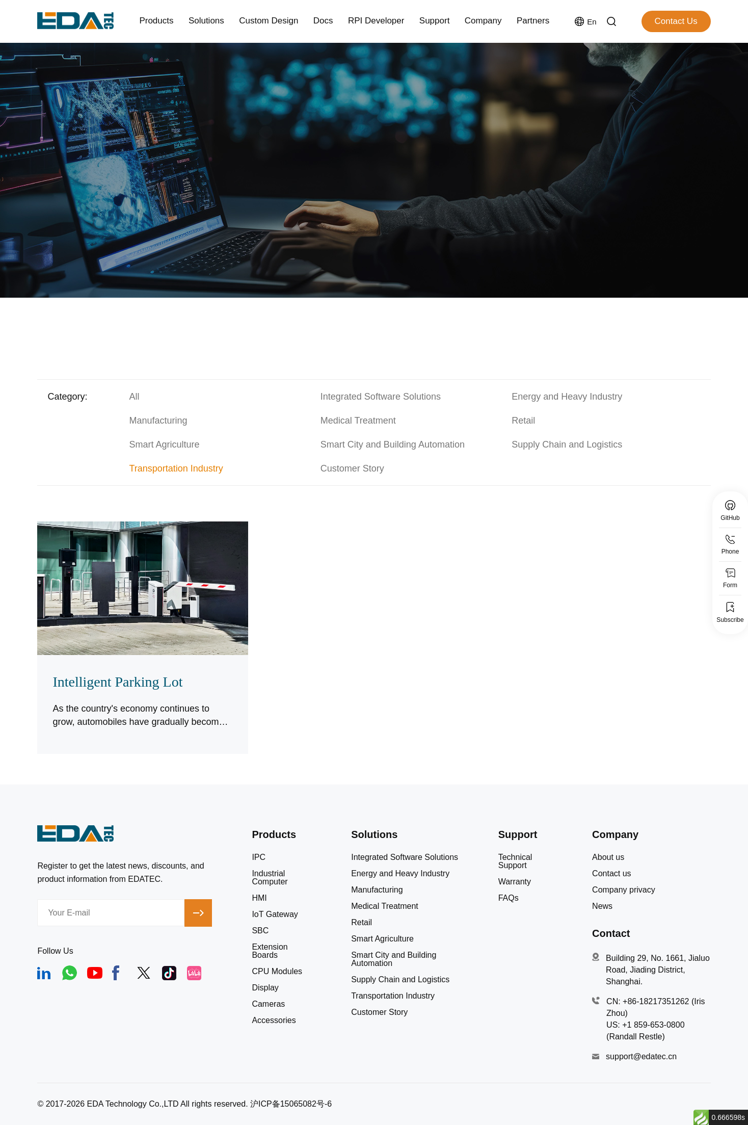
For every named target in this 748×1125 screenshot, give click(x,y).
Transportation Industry (176, 468)
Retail (523, 420)
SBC (260, 931)
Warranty (514, 882)
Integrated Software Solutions (380, 396)
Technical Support (515, 861)
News (602, 906)
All (134, 396)
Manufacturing (158, 420)
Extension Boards (269, 951)
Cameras (268, 1004)
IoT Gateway (275, 914)
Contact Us (676, 21)
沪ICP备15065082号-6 (291, 1104)
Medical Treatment (358, 420)
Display (265, 988)
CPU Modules (277, 971)
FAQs (508, 898)
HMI (259, 898)
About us (608, 857)
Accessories (274, 1020)
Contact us (611, 874)
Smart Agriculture (164, 444)
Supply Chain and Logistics (567, 444)
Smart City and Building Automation (392, 444)
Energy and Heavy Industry (567, 396)
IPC (258, 857)
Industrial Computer (269, 878)
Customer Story (352, 468)
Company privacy (623, 890)
